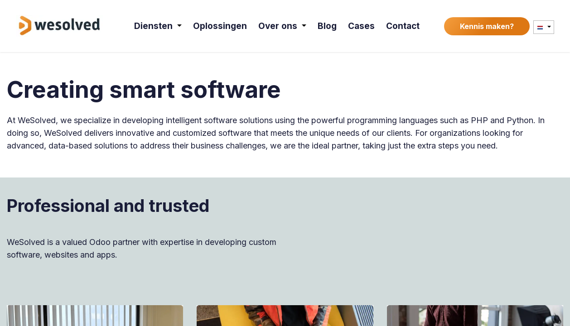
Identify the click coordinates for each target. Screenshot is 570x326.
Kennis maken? (487, 26)
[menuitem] (158, 26)
